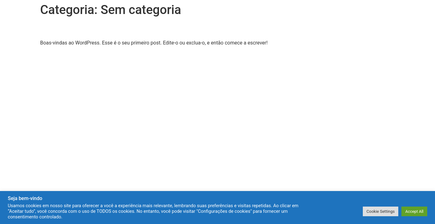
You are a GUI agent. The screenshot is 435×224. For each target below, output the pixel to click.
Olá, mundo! (66, 28)
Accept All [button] (414, 211)
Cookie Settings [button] (381, 211)
